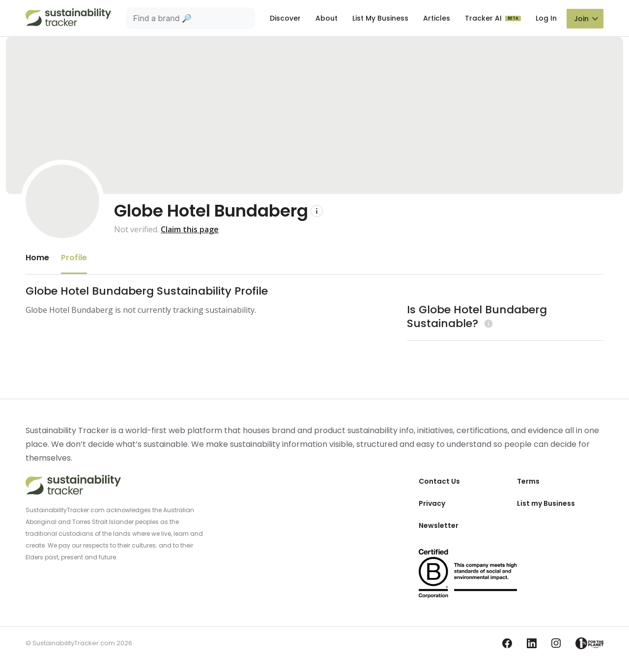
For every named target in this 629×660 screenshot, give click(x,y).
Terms (528, 481)
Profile (74, 257)
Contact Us (439, 481)
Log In (546, 18)
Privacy (432, 503)
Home (37, 257)
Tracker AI (484, 18)
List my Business (546, 503)
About (326, 18)
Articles (436, 18)
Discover (285, 18)
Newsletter (438, 525)
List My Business (380, 18)
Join (581, 19)
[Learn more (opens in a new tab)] (487, 323)
